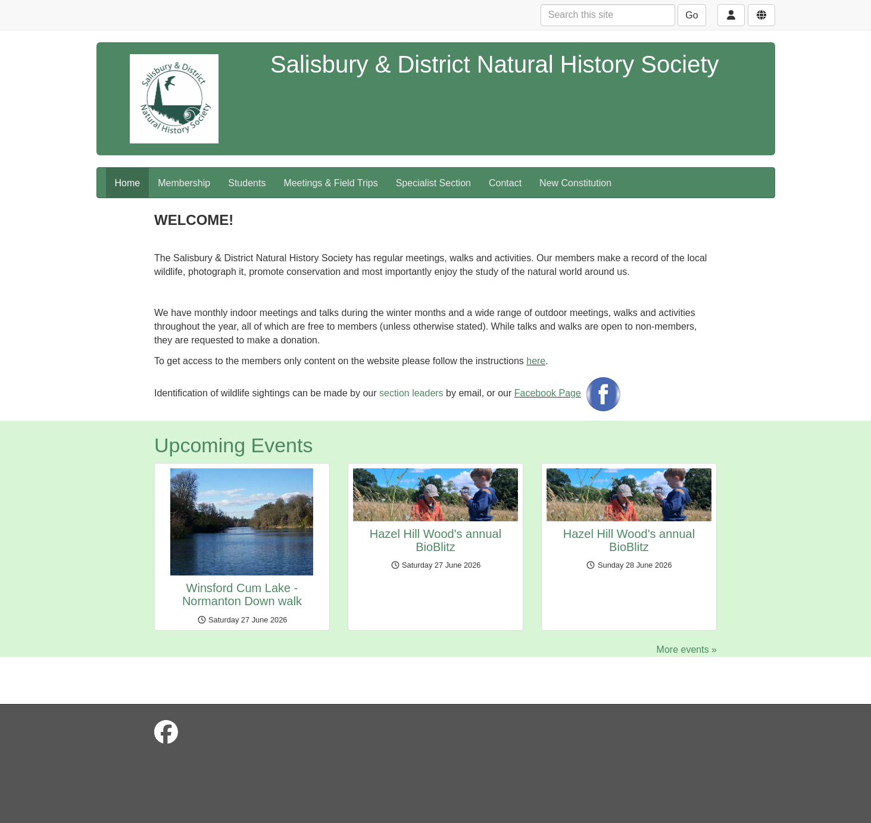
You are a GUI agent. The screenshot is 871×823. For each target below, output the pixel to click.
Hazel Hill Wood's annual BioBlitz (435, 540)
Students (247, 183)
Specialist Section (433, 183)
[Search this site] (608, 15)
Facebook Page (547, 393)
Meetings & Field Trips (330, 183)
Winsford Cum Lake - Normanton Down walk (242, 594)
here (535, 361)
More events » (687, 649)
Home (128, 183)
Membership (184, 183)
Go (691, 15)
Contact (505, 183)
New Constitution (575, 183)
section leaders (411, 393)
